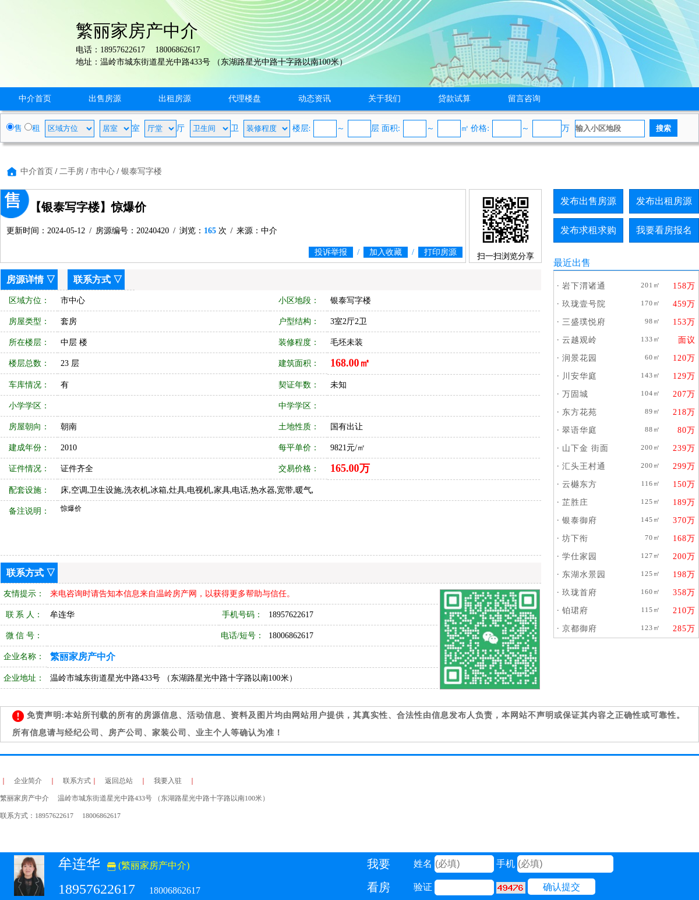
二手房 (71, 171)
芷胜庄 (575, 502)
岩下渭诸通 (584, 286)
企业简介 (28, 781)
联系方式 (92, 279)
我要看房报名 (664, 230)
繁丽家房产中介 (82, 656)
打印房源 (440, 252)
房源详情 (25, 279)
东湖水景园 (584, 574)
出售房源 (105, 98)
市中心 (102, 171)
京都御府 (579, 628)
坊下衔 (575, 538)
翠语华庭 (579, 430)
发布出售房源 (588, 201)
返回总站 (119, 781)
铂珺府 (575, 610)
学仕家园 (579, 556)
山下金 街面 (585, 448)
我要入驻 (168, 781)
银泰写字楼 (141, 171)
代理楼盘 (244, 98)
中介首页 (35, 98)
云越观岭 (579, 340)
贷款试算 (454, 98)
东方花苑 (579, 412)
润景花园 (579, 358)
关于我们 (384, 98)
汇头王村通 (584, 466)
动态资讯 (314, 98)
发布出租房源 (664, 201)
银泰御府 (579, 520)
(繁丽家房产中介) (148, 865)
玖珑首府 (579, 592)
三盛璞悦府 (584, 322)
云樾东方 (579, 484)
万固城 (575, 394)
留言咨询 (524, 98)
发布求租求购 (588, 230)
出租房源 (174, 98)
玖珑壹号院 (584, 304)
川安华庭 (579, 376)
